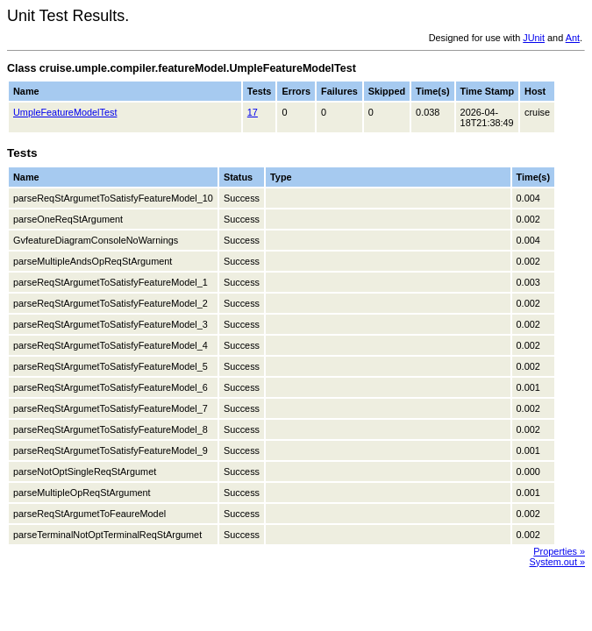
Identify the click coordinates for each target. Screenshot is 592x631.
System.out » (557, 562)
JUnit (534, 37)
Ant (573, 37)
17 (252, 112)
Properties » (559, 551)
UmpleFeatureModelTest (65, 112)
